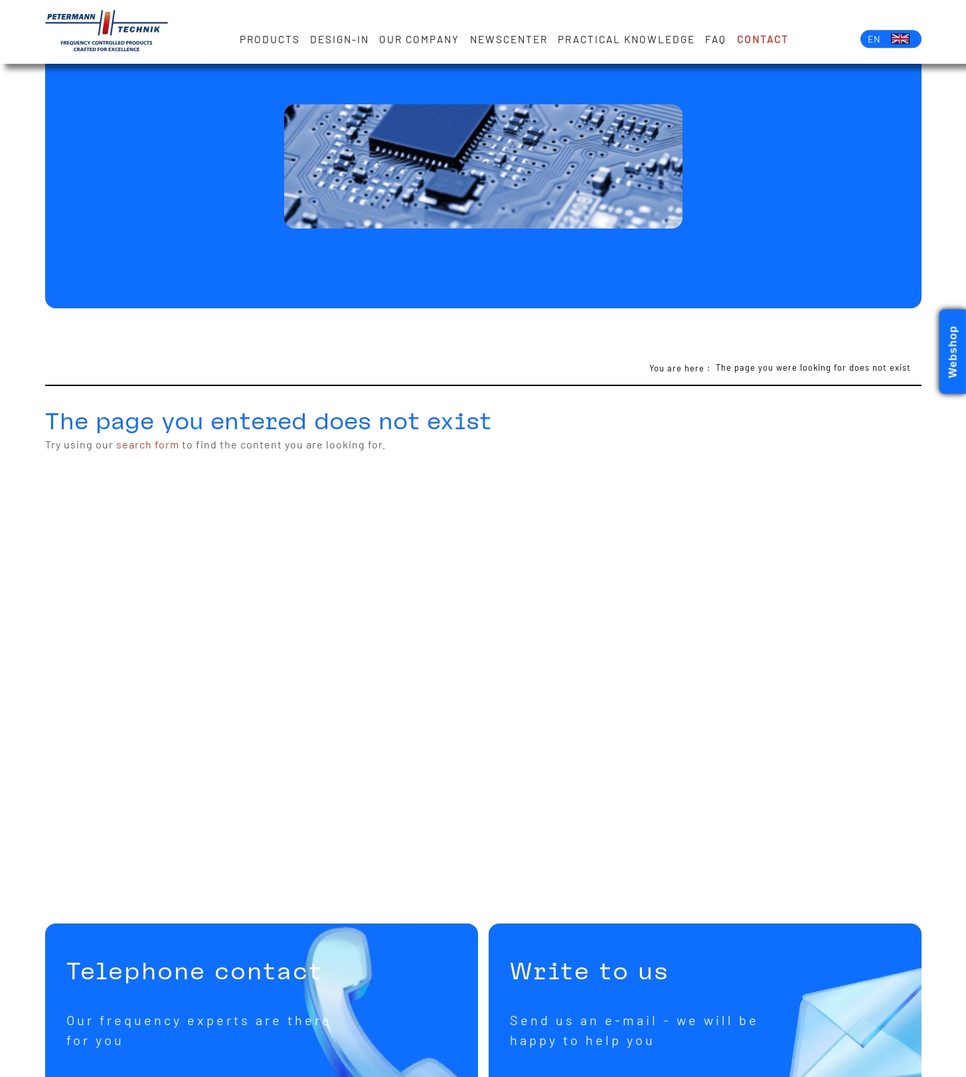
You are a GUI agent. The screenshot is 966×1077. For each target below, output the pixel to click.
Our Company (419, 39)
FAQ (715, 39)
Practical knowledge (626, 39)
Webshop (953, 352)
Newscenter (509, 39)
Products (270, 39)
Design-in (339, 39)
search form (147, 444)
